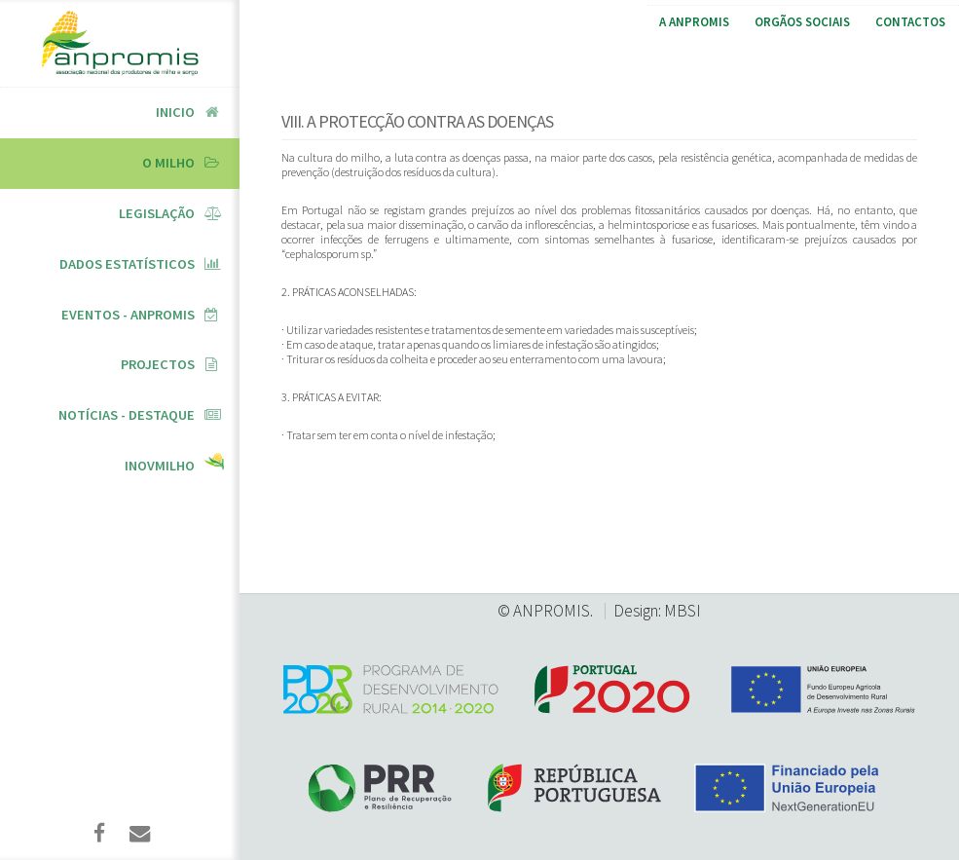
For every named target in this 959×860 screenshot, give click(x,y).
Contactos (910, 22)
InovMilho (160, 465)
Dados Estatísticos (127, 264)
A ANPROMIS (694, 22)
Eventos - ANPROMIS (128, 314)
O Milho (168, 162)
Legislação (157, 213)
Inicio (175, 112)
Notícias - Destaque (126, 415)
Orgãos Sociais (802, 22)
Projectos (158, 364)
